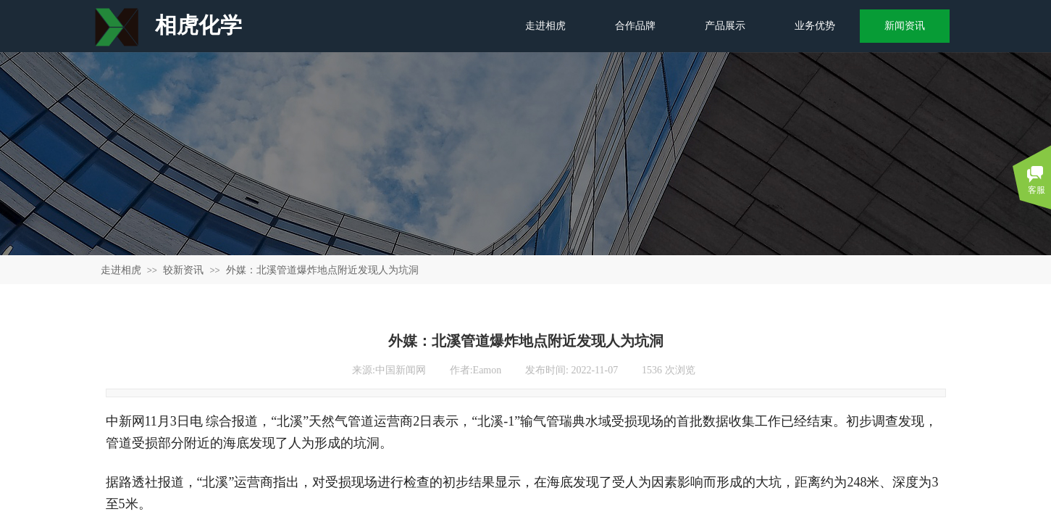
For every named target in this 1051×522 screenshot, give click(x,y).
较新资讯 (183, 270)
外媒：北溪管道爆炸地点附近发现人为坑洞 (322, 270)
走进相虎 (121, 270)
